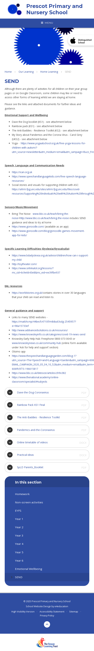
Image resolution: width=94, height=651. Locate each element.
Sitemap (73, 611)
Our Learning (26, 71)
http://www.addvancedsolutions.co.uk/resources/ (40, 330)
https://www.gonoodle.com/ (28, 226)
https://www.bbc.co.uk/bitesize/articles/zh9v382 (39, 373)
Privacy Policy (47, 615)
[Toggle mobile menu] (47, 23)
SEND (68, 71)
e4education (61, 606)
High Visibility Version (23, 611)
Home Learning (49, 71)
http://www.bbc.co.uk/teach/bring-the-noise (44, 218)
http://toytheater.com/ (24, 264)
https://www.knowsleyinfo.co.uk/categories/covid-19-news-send (48, 334)
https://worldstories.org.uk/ (27, 292)
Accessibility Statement (52, 611)
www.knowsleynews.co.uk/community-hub (36, 343)
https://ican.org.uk (22, 172)
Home (8, 71)
